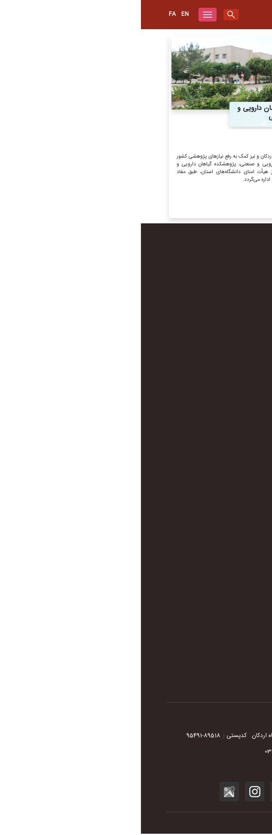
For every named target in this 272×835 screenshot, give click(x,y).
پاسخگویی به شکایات (223, 665)
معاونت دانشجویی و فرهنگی (215, 424)
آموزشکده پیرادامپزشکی (220, 491)
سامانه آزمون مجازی (224, 601)
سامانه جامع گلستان (224, 622)
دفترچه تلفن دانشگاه (224, 324)
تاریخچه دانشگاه (229, 260)
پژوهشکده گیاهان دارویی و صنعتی (207, 534)
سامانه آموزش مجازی (222, 590)
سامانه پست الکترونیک (221, 611)
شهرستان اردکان (228, 335)
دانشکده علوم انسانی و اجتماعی (211, 458)
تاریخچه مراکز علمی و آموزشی (212, 271)
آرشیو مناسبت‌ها (228, 357)
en (44, 14)
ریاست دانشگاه (230, 391)
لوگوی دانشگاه (231, 281)
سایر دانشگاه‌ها (230, 579)
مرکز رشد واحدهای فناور (220, 501)
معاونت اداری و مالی (223, 413)
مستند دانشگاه (230, 303)
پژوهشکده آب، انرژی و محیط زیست (206, 512)
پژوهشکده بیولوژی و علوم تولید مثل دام (201, 523)
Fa (31, 14)
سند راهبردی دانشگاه (223, 314)
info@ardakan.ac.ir (175, 769)
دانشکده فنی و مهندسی (220, 469)
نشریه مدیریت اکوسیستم (218, 654)
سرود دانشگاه (232, 292)
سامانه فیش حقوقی (224, 633)
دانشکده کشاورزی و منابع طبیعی (210, 480)
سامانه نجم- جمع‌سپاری (220, 676)
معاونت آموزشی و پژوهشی (216, 402)
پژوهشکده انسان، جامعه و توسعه (209, 544)
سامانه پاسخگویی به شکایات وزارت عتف (202, 687)
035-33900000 (211, 753)
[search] (90, 14)
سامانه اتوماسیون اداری (220, 644)
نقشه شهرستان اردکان (222, 346)
